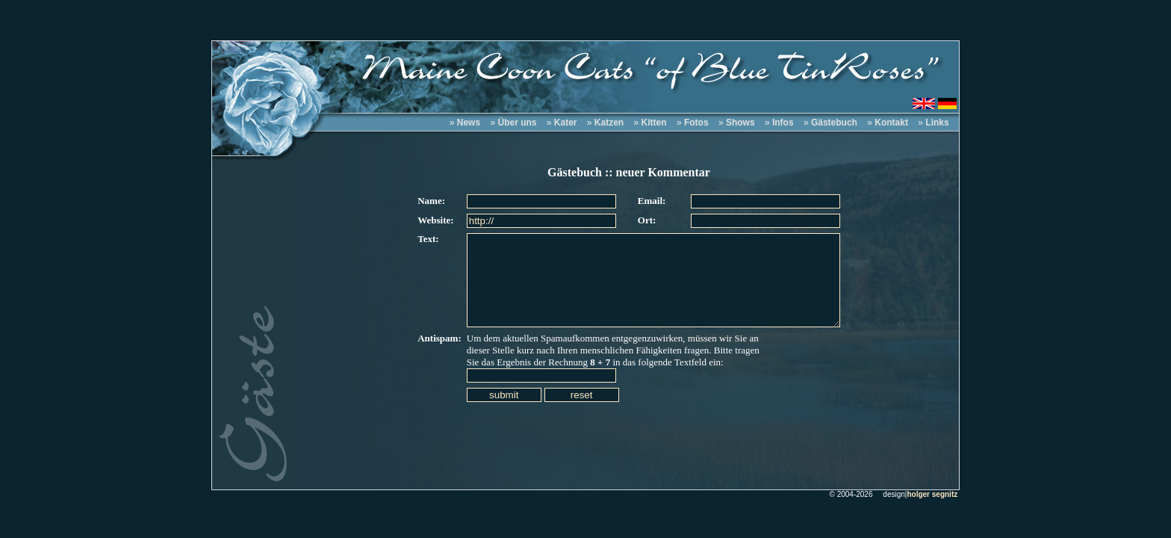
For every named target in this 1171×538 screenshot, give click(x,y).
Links (936, 122)
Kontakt (891, 122)
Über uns (516, 122)
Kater (565, 122)
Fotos (696, 122)
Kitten (654, 122)
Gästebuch (834, 122)
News (468, 122)
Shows (740, 122)
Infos (783, 122)
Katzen (609, 122)
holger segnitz (932, 494)
